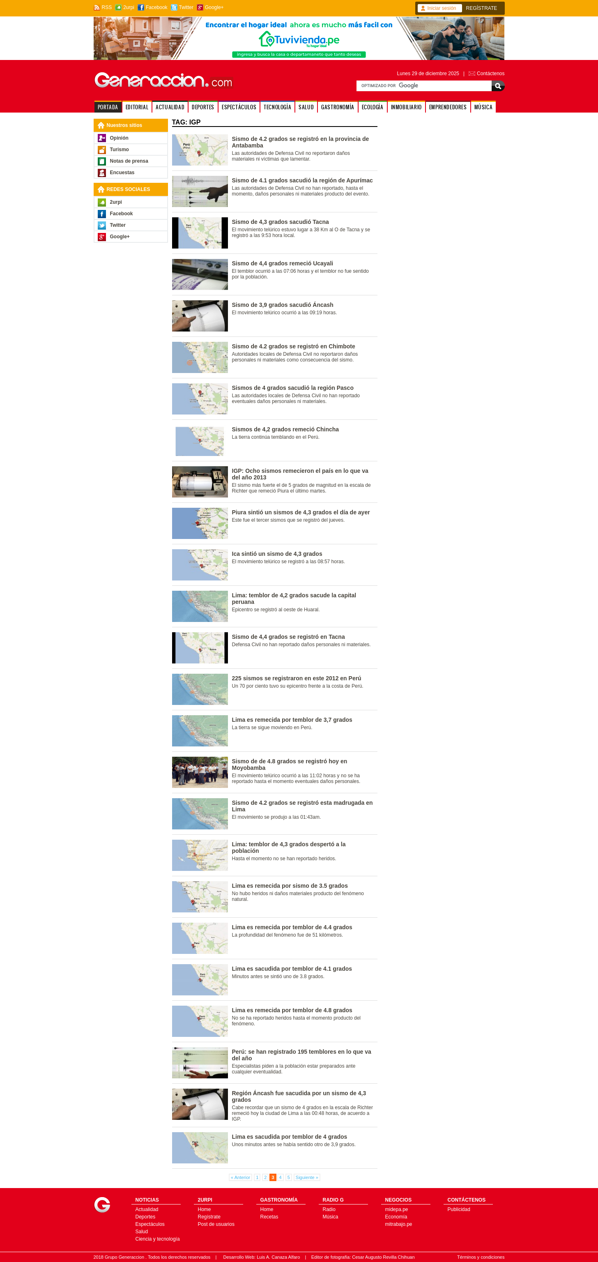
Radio (329, 1209)
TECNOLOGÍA (277, 107)
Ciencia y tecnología (158, 1239)
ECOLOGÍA (373, 107)
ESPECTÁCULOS (239, 107)
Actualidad (147, 1209)
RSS (107, 7)
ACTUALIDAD (170, 107)
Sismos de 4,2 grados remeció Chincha (285, 429)
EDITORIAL (137, 107)
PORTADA (108, 107)
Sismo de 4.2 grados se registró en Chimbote (293, 346)
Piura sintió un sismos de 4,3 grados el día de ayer (301, 512)
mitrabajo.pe (398, 1224)
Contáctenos (490, 73)
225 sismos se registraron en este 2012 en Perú (296, 678)
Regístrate (209, 1217)
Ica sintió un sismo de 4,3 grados (277, 553)
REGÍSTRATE (481, 8)
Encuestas (122, 172)
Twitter (186, 7)
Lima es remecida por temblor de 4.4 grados (292, 927)
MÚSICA (483, 107)
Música (330, 1217)
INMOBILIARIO (406, 107)
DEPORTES (203, 107)
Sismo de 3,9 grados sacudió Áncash (283, 305)
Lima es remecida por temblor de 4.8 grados (292, 1010)
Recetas (269, 1217)
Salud (142, 1231)
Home (204, 1209)
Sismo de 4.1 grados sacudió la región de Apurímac (302, 180)
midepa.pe (396, 1209)
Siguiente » (307, 1177)
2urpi (128, 7)
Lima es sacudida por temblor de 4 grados (289, 1136)
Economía (396, 1217)
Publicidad (459, 1209)
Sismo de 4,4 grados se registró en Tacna (288, 636)
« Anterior (240, 1177)
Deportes (146, 1217)
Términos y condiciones (481, 1257)
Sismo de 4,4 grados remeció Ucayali (283, 263)
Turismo (119, 149)
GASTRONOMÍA (337, 107)
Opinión (119, 138)
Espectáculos (150, 1224)
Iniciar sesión (442, 8)
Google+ (214, 7)
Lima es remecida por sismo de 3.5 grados (290, 885)
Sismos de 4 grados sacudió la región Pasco (293, 388)
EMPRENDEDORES (448, 107)
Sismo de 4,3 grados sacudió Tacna (280, 222)
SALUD (306, 107)
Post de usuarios (216, 1224)
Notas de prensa (129, 161)
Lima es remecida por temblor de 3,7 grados (292, 719)
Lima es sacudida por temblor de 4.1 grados (292, 968)
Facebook (157, 7)
